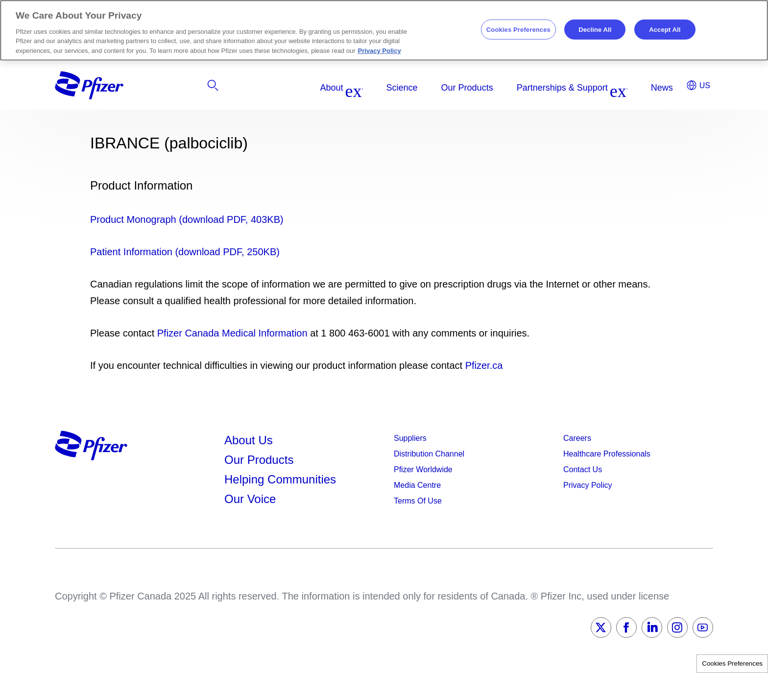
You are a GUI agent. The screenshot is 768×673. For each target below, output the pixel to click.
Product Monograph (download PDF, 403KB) (187, 219)
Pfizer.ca (484, 365)
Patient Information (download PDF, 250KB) (185, 251)
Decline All (594, 29)
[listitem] (613, 87)
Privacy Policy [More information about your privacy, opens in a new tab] (379, 50)
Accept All (664, 29)
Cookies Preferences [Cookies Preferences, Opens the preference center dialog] (518, 29)
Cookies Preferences (732, 663)
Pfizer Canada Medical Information (232, 333)
